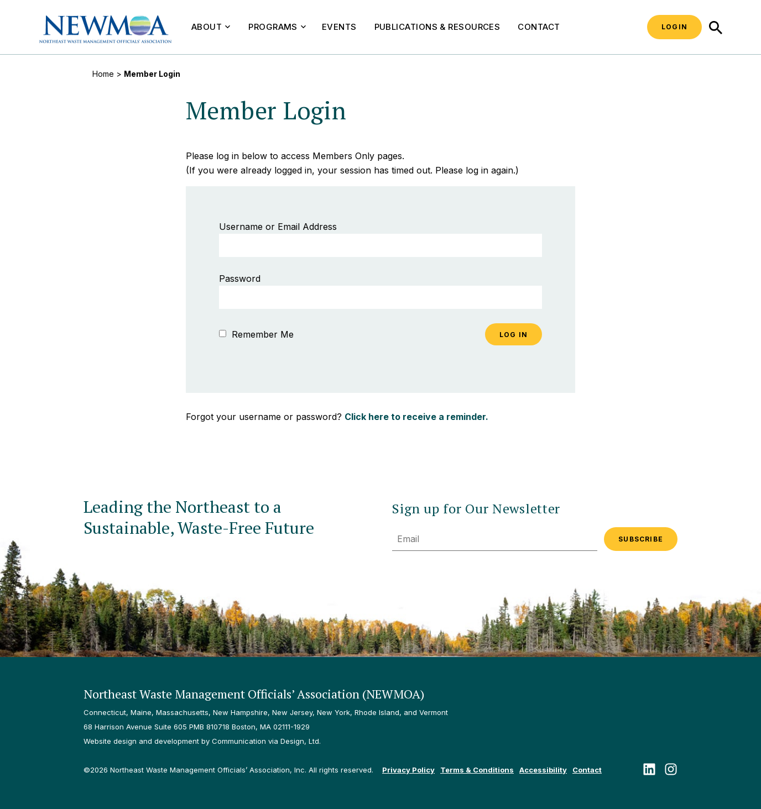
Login (674, 27)
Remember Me (256, 334)
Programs (277, 27)
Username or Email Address (278, 226)
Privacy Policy (408, 769)
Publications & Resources (437, 27)
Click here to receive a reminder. (416, 416)
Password (239, 278)
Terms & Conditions (477, 769)
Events (339, 27)
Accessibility (543, 769)
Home (103, 73)
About (210, 27)
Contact (539, 27)
